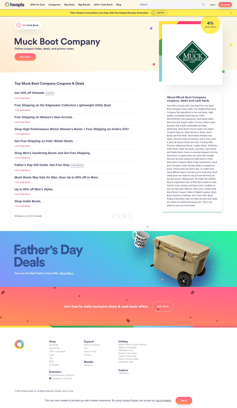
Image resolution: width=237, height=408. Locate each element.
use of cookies (163, 400)
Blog (51, 361)
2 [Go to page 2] (125, 216)
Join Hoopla (225, 4)
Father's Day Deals (127, 356)
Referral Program (92, 345)
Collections (123, 373)
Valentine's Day (125, 350)
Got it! (184, 400)
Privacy (58, 391)
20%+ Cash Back (57, 351)
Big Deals (53, 345)
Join (51, 358)
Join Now (163, 306)
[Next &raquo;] (131, 216)
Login (51, 355)
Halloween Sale (125, 362)
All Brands (54, 365)
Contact (87, 355)
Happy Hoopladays (127, 347)
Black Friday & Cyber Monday (132, 344)
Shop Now (66, 273)
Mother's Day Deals (127, 353)
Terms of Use (90, 351)
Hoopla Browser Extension (61, 375)
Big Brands (54, 348)
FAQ (86, 348)
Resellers (88, 365)
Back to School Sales (128, 359)
